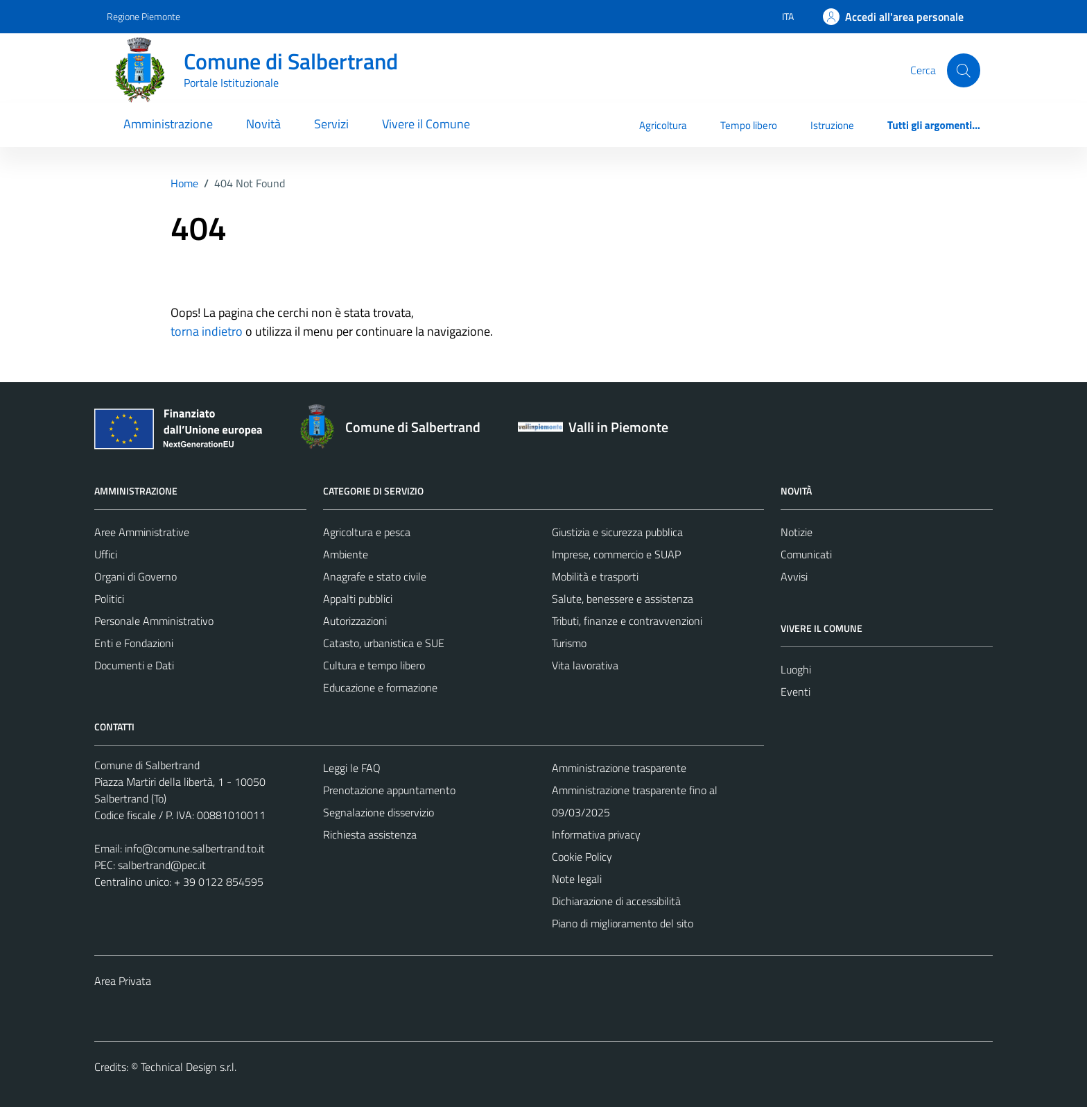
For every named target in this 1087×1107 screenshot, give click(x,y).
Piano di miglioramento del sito (622, 923)
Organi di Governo (135, 576)
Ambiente (345, 554)
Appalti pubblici (357, 598)
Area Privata (122, 980)
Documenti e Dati (134, 665)
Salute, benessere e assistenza (622, 598)
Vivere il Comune (426, 123)
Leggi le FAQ (352, 768)
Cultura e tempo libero (374, 665)
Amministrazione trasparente (619, 768)
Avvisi (794, 576)
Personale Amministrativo (154, 620)
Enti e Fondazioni (133, 643)
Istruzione (832, 125)
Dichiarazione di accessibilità (616, 901)
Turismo (569, 643)
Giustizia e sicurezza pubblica (617, 532)
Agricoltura (663, 125)
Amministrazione (168, 123)
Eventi (795, 691)
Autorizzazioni (355, 620)
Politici (109, 598)
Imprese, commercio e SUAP (616, 554)
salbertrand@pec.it (162, 865)
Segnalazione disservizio (378, 812)
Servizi (331, 123)
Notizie (796, 532)
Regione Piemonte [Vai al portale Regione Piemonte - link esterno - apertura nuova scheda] (143, 16)
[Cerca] (963, 70)
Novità (263, 123)
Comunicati (806, 554)
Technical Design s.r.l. (188, 1066)
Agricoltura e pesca (366, 532)
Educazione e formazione (380, 687)
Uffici (105, 554)
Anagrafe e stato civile (374, 576)
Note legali (577, 878)
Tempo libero (748, 125)
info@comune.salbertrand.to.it (195, 848)
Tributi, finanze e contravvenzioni (627, 620)
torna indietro (207, 331)
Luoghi (796, 669)
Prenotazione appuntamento (389, 790)
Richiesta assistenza (370, 834)
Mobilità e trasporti (595, 576)
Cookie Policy (582, 856)
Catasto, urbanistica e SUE (383, 643)
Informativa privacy (596, 834)
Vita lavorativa (585, 665)
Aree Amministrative (141, 532)
